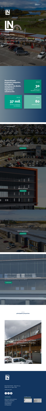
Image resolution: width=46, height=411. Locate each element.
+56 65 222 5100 (8, 389)
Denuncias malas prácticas (11, 399)
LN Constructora (8, 402)
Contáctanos (8, 282)
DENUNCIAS (38, 4)
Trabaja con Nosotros (9, 400)
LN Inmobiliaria (8, 403)
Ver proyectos (23, 148)
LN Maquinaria (8, 404)
